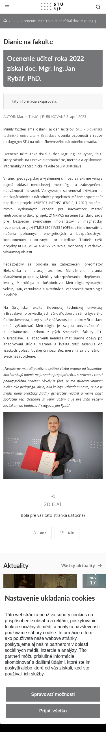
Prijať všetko (53, 710)
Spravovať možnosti (53, 694)
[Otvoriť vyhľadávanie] (98, 6)
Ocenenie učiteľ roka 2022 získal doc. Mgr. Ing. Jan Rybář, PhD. (45, 67)
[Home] (5, 20)
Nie (67, 532)
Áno (39, 532)
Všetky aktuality (78, 565)
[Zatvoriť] (7, 6)
